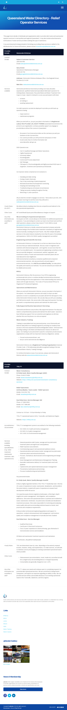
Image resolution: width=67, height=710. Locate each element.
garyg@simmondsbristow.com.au (31, 73)
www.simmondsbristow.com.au (33, 84)
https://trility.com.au (29, 419)
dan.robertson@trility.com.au (30, 406)
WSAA (5, 623)
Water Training (7, 629)
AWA (4, 626)
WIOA (5, 618)
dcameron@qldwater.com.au (45, 46)
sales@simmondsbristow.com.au (31, 63)
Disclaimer (6, 707)
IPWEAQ (5, 615)
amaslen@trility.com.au (28, 394)
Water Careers (7, 631)
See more (23, 689)
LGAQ (5, 620)
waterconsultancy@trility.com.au (31, 377)
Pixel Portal (18, 707)
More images (6, 663)
